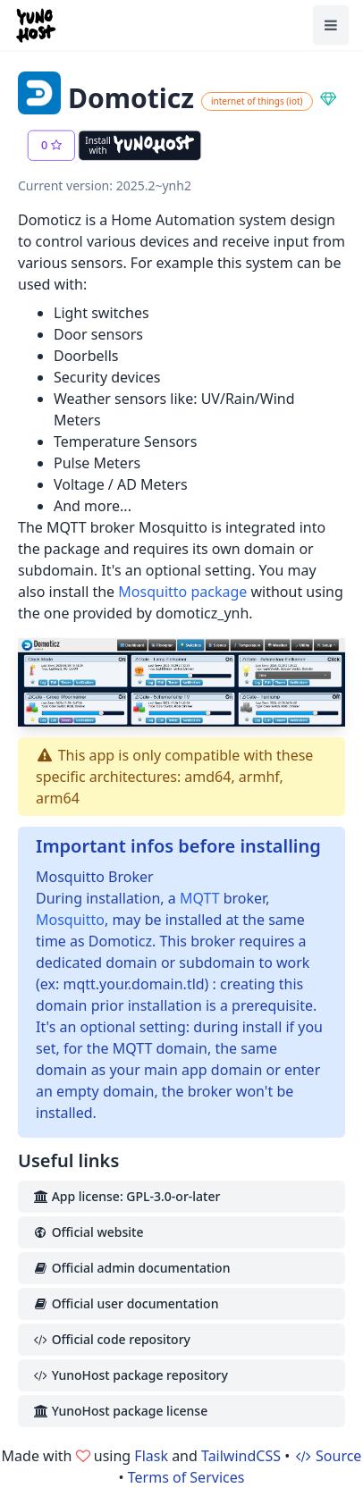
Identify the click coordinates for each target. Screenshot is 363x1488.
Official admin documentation (131, 1267)
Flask (151, 1456)
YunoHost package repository (130, 1374)
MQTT (200, 898)
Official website (87, 1231)
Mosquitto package (182, 591)
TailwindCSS (241, 1456)
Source (327, 1456)
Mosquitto (70, 919)
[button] (51, 145)
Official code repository (111, 1339)
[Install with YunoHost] (139, 145)
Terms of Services (186, 1477)
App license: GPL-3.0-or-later (126, 1196)
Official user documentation (125, 1303)
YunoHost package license (119, 1410)
